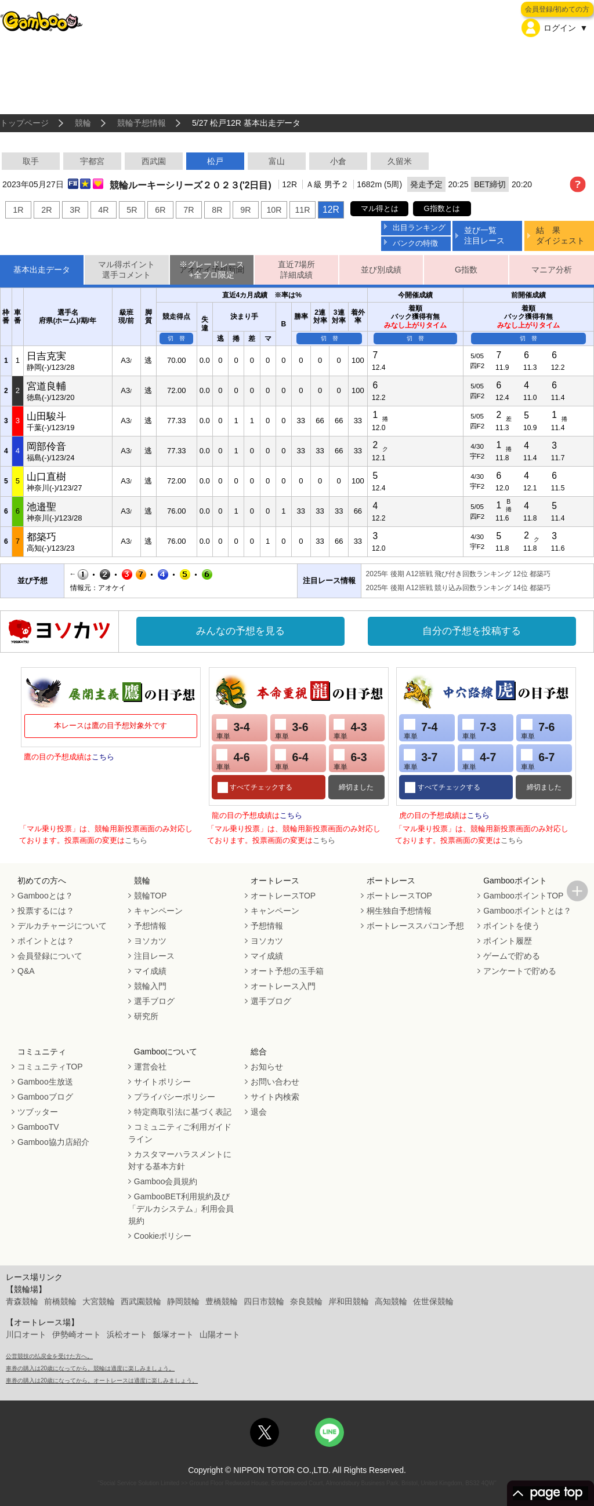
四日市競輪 (264, 1301)
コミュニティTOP (50, 1066)
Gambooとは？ (45, 895)
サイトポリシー (162, 1081)
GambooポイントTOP (523, 895)
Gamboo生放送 (45, 1081)
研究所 (146, 1016)
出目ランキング (419, 227)
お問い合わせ (275, 1081)
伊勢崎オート (76, 1334)
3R (75, 209)
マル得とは (380, 208)
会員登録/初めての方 (557, 9)
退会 (259, 1111)
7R (188, 209)
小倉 (338, 161)
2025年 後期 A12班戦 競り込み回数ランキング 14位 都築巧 (458, 588)
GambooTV (38, 1127)
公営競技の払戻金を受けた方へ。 (49, 1356)
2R (46, 209)
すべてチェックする (260, 787)
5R (131, 209)
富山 (277, 161)
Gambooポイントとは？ (527, 910)
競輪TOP (150, 895)
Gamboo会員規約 (166, 1181)
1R (18, 209)
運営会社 (150, 1066)
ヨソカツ (150, 940)
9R (245, 209)
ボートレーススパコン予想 (415, 925)
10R (273, 209)
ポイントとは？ (45, 940)
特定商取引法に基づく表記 (182, 1111)
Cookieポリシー (163, 1236)
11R (302, 209)
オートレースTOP (283, 895)
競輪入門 (150, 986)
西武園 (154, 161)
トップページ (24, 123)
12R (331, 209)
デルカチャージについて (62, 925)
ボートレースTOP (399, 895)
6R (160, 209)
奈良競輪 (306, 1301)
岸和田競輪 (348, 1301)
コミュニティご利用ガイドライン (179, 1133)
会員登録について (49, 956)
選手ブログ (154, 1001)
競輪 (83, 123)
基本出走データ (41, 269)
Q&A (26, 971)
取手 (31, 161)
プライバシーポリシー (174, 1096)
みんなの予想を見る (240, 630)
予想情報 (150, 925)
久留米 (399, 161)
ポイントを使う (511, 925)
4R (103, 209)
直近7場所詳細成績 (296, 270)
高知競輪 (391, 1301)
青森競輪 (22, 1301)
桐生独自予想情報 (399, 910)
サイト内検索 (275, 1096)
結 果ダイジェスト (560, 235)
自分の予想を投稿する (471, 630)
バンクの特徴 (415, 243)
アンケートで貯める (519, 971)
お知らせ (267, 1066)
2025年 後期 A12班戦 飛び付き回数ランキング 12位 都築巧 (458, 574)
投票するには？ (45, 910)
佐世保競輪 (433, 1301)
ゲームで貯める (511, 956)
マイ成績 (150, 971)
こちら (103, 756)
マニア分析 (551, 269)
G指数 (466, 269)
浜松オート (127, 1334)
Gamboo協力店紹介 (53, 1142)
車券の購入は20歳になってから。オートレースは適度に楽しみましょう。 (102, 1380)
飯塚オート (173, 1334)
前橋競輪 (60, 1301)
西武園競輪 (141, 1301)
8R (217, 209)
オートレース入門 (283, 986)
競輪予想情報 (141, 123)
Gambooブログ (45, 1096)
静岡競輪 (183, 1301)
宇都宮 (92, 161)
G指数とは (442, 208)
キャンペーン (158, 910)
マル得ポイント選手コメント (126, 270)
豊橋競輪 (221, 1301)
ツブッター (37, 1111)
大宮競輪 (98, 1301)
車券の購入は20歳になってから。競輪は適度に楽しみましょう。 (90, 1368)
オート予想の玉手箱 (287, 971)
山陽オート (220, 1334)
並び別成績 (381, 269)
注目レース (154, 956)
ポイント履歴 (507, 940)
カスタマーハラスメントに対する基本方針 (179, 1160)
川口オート (26, 1334)
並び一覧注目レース (484, 235)
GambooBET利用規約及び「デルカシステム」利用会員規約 (181, 1208)
